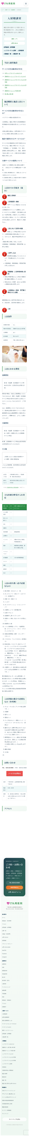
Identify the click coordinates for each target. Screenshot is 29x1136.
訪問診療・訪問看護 (9, 47)
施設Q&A (4, 1077)
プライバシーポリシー (7, 943)
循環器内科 (4, 970)
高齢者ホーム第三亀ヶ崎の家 (8, 1047)
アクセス (4, 924)
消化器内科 (4, 974)
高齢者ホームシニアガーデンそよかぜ (15, 76)
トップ (2, 9)
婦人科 (3, 977)
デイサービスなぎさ (6, 1027)
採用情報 (4, 940)
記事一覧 (4, 930)
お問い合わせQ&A (6, 947)
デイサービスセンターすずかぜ (9, 1023)
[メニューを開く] (26, 3)
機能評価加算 (5, 1107)
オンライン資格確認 (6, 1110)
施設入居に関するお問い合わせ (9, 1083)
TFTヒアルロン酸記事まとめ (8, 1093)
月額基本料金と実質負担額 (12, 487)
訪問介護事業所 (5, 1017)
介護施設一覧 (7, 54)
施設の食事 (4, 1073)
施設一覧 (4, 1080)
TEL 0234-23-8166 (14, 882)
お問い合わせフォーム (14, 892)
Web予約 (4, 950)
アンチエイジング (6, 987)
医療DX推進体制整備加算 (8, 1100)
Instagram (4, 957)
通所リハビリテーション (7, 1030)
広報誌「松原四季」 (6, 934)
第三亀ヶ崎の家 (9, 94)
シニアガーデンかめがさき (8, 1044)
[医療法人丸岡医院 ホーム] (8, 3)
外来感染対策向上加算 (7, 1103)
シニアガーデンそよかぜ (7, 1054)
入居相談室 (21, 50)
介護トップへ (14, 38)
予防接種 (4, 993)
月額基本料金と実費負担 (7, 1070)
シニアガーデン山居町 (10, 50)
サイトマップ (5, 1113)
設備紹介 (4, 1006)
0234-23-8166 (11, 909)
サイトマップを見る (14, 1119)
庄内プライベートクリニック (8, 1090)
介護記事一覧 (16, 54)
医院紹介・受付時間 (6, 920)
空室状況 (4, 1067)
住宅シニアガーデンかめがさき (13, 73)
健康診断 (4, 990)
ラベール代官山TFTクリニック (9, 1097)
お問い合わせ (14, 43)
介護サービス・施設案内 (10, 9)
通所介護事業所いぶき (7, 1020)
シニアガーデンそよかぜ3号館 (9, 1060)
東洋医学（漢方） (6, 980)
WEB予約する (14, 887)
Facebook (4, 953)
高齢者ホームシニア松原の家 (13, 90)
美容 (3, 996)
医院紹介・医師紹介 (6, 1000)
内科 (3, 967)
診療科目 (4, 964)
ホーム (3, 917)
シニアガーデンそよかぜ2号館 (9, 1057)
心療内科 (4, 983)
